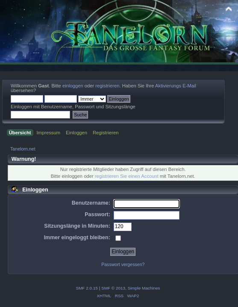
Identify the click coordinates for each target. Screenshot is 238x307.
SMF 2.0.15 (87, 288)
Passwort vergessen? (122, 264)
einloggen (72, 85)
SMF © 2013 (113, 288)
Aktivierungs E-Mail (175, 85)
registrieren (107, 85)
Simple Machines (144, 288)
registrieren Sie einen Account (127, 176)
